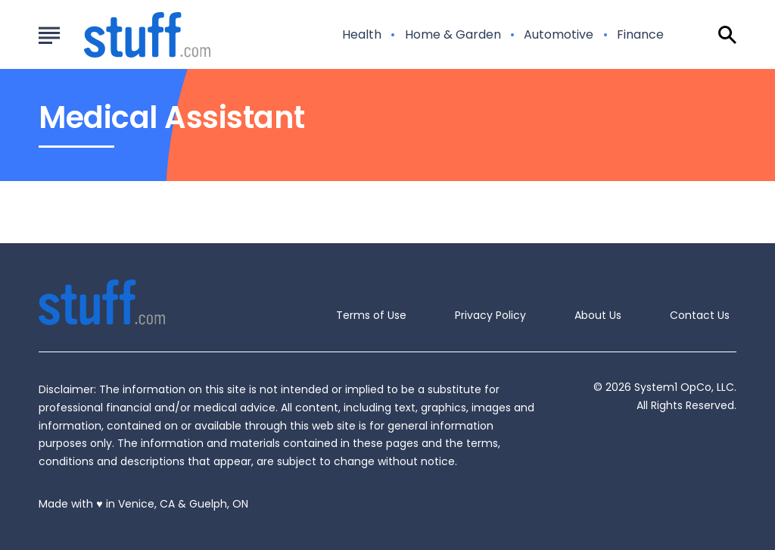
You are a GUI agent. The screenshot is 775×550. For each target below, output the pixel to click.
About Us (597, 315)
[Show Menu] (49, 33)
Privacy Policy (490, 315)
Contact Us (700, 315)
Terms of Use (371, 315)
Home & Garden (453, 35)
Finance (640, 35)
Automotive (558, 35)
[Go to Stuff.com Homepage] (129, 35)
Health (361, 35)
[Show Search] (727, 35)
